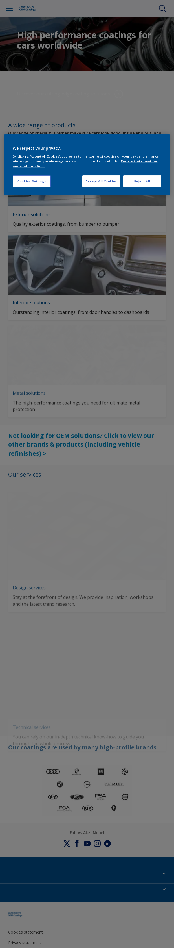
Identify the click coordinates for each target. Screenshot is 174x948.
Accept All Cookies (101, 181)
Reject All (142, 181)
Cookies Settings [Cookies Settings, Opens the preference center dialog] (31, 181)
